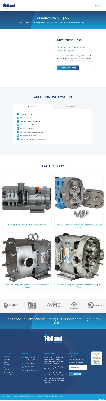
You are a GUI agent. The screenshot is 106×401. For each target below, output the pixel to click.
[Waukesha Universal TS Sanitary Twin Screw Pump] (26, 174)
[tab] (33, 106)
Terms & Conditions (58, 396)
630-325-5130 (29, 363)
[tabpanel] (53, 126)
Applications (7, 359)
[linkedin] (103, 399)
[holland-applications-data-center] (8, 3)
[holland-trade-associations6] (11, 301)
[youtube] (100, 399)
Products (6, 357)
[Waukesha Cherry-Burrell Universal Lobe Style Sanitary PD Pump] (79, 174)
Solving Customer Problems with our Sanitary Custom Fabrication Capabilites (54, 381)
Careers (6, 364)
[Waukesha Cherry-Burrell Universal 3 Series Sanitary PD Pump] (26, 234)
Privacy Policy (47, 396)
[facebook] (94, 399)
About (5, 362)
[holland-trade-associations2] (53, 301)
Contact (6, 370)
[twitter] (97, 399)
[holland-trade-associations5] (95, 301)
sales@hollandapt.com (32, 370)
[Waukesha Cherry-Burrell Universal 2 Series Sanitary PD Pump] (79, 234)
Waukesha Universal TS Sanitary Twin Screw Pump (27, 225)
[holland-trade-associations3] (74, 302)
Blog (4, 367)
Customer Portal (8, 375)
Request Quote (8, 372)
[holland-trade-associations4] (32, 302)
